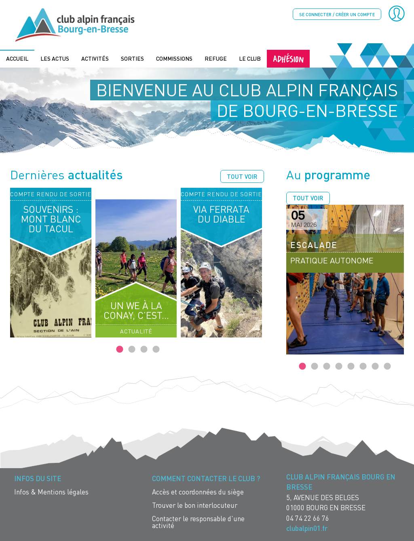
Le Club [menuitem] (250, 57)
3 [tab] (144, 349)
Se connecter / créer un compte (337, 14)
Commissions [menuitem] (174, 57)
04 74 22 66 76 (307, 517)
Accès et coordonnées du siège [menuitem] (198, 491)
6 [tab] (363, 366)
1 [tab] (120, 349)
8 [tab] (387, 366)
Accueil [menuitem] (17, 57)
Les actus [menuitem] (54, 57)
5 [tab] (351, 366)
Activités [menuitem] (95, 57)
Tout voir (242, 175)
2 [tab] (132, 349)
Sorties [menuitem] (132, 57)
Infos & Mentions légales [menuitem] (51, 491)
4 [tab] (156, 349)
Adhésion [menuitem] (288, 57)
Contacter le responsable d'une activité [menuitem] (198, 521)
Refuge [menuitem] (216, 57)
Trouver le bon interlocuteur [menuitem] (194, 504)
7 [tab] (375, 366)
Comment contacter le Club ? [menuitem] (206, 477)
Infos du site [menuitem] (37, 477)
